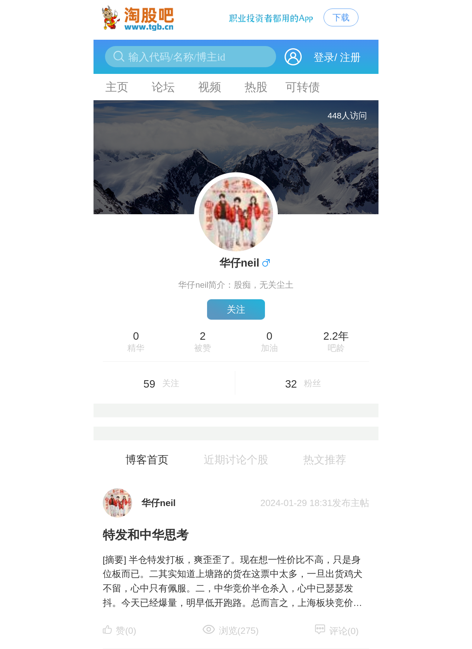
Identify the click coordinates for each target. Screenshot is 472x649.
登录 (324, 57)
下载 (341, 17)
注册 (350, 57)
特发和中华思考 (146, 535)
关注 (236, 309)
